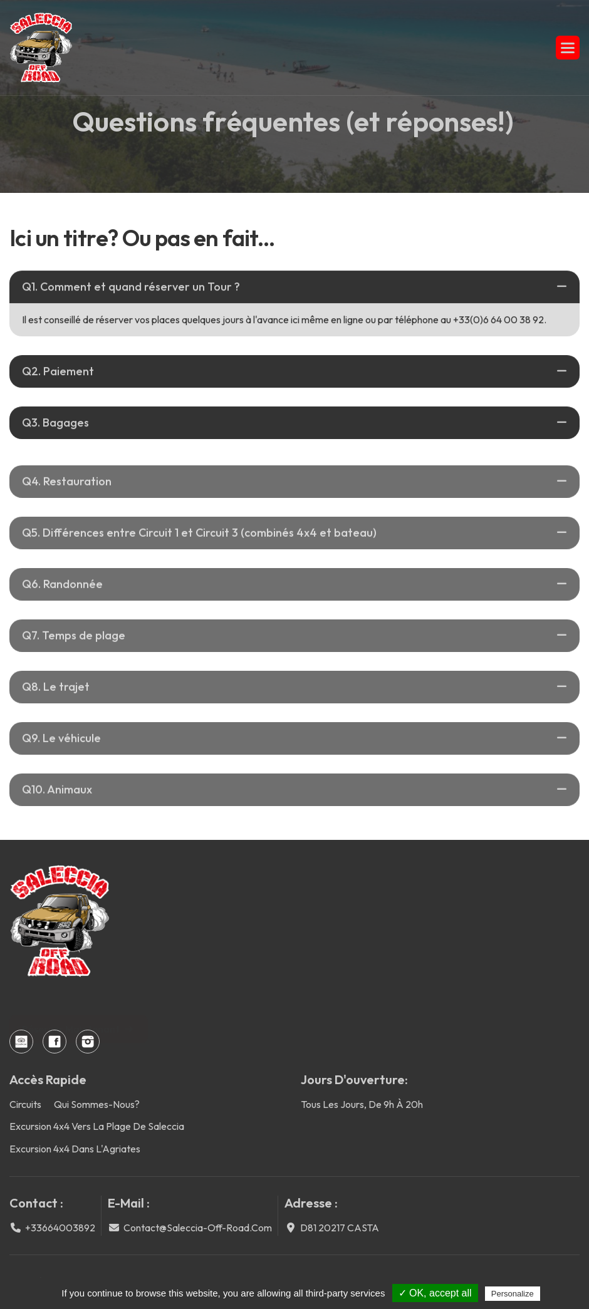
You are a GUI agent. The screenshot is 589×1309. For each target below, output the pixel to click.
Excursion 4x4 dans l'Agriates (74, 1148)
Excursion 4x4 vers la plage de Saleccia (96, 1126)
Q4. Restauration (67, 491)
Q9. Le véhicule (61, 747)
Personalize (512, 1293)
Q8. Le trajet (56, 696)
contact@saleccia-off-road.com (197, 1227)
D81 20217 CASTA (339, 1227)
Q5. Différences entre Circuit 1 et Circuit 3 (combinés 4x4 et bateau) (199, 542)
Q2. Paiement (58, 372)
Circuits (25, 1104)
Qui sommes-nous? (97, 1104)
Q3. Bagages (55, 423)
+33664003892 (60, 1227)
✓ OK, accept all (435, 1293)
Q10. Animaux (57, 799)
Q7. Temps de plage (73, 645)
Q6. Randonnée (62, 593)
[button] (568, 47)
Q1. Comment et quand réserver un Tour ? (131, 287)
